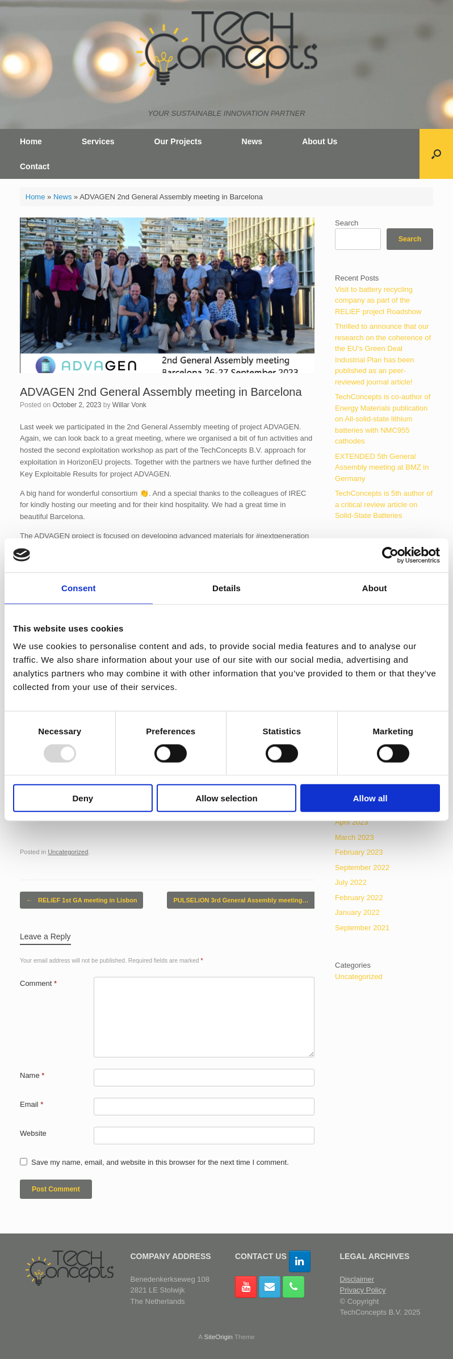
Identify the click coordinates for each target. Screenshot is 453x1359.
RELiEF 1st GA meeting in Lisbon (81, 900)
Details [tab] (226, 587)
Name (32, 1075)
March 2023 (354, 837)
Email (31, 1104)
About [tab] (374, 587)
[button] (436, 154)
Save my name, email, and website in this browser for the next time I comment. (160, 1162)
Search (346, 223)
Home (31, 141)
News (252, 141)
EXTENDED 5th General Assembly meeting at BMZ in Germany (382, 467)
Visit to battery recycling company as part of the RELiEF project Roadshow (378, 300)
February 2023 (359, 852)
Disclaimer (357, 1279)
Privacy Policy (363, 1290)
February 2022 (359, 897)
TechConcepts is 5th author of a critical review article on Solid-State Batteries (384, 504)
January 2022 (357, 912)
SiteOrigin (218, 1336)
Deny (82, 798)
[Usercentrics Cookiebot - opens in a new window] (390, 554)
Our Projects (178, 141)
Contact (34, 166)
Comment (38, 983)
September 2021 (362, 927)
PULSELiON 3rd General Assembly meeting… (246, 900)
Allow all (370, 798)
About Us (319, 141)
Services (98, 141)
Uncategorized (68, 851)
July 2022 (351, 882)
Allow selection (226, 798)
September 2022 (362, 867)
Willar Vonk (129, 405)
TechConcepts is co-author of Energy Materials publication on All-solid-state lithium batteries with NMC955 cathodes (382, 418)
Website (33, 1133)
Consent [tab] (78, 587)
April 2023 (351, 822)
